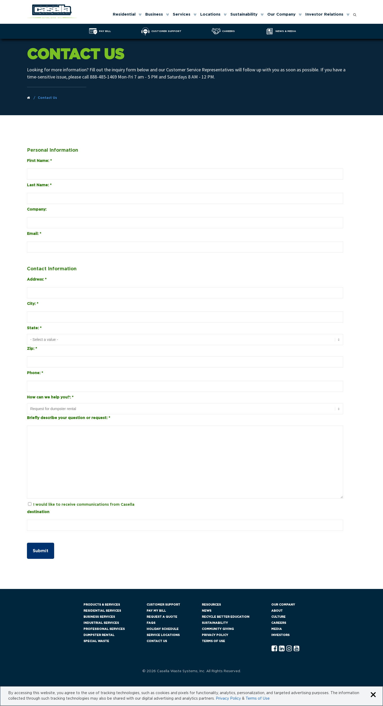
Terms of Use (213, 641)
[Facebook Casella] (274, 649)
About (277, 611)
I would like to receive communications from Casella (83, 505)
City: (32, 304)
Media (276, 629)
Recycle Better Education (225, 617)
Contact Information (52, 269)
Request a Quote (162, 617)
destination (38, 512)
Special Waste (96, 641)
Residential (124, 14)
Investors (280, 635)
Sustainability (244, 14)
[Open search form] (354, 13)
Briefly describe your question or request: (68, 418)
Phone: (35, 373)
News (206, 611)
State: (34, 328)
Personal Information (52, 150)
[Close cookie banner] (373, 695)
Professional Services (104, 629)
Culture (278, 617)
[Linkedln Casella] (281, 649)
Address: (36, 280)
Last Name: (39, 185)
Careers (278, 623)
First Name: (39, 161)
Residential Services (102, 611)
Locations (210, 14)
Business (154, 14)
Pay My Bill (156, 611)
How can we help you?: (50, 398)
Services (181, 14)
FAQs (151, 623)
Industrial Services (101, 623)
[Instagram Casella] (289, 649)
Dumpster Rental (98, 635)
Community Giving (218, 629)
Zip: (32, 349)
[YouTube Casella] (296, 649)
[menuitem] (127, 14)
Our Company (281, 14)
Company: (36, 209)
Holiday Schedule (163, 629)
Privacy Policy (215, 635)
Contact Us (157, 641)
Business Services (99, 617)
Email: (34, 234)
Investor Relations (324, 14)
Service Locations (163, 635)
